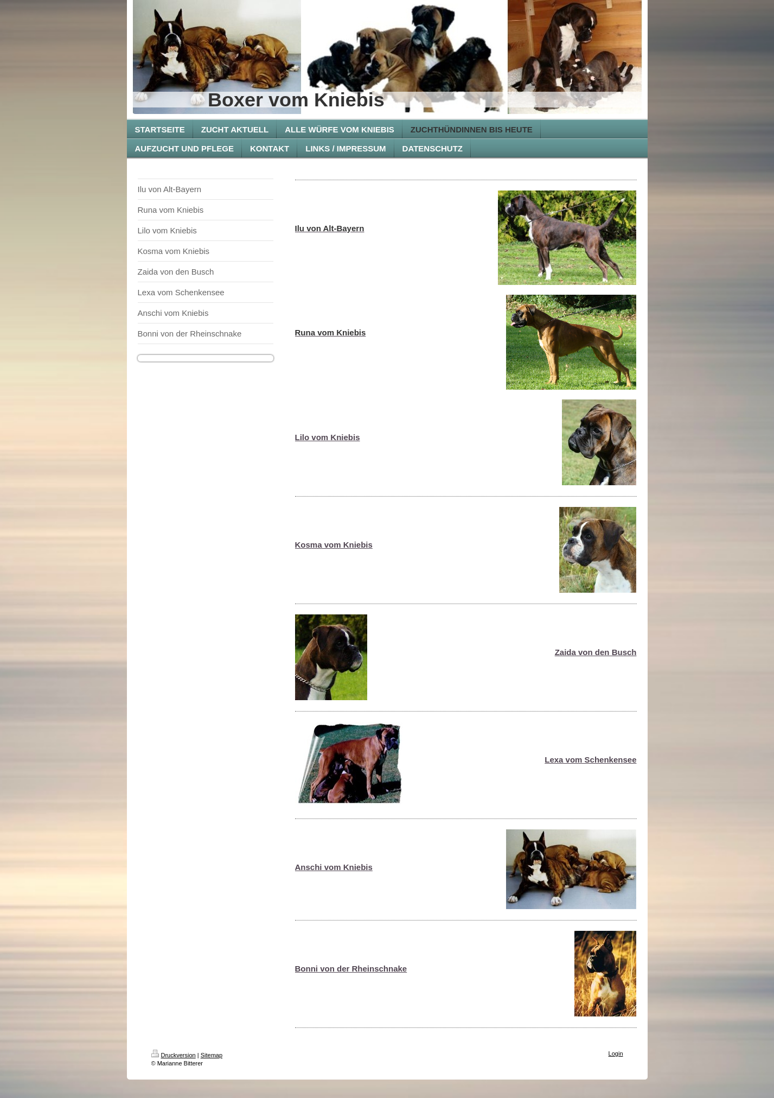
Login (616, 1053)
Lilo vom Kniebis (327, 437)
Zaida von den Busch (596, 652)
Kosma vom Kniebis (334, 544)
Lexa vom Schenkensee (590, 759)
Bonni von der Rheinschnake (351, 968)
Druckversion (173, 1055)
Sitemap (211, 1055)
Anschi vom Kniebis (334, 867)
